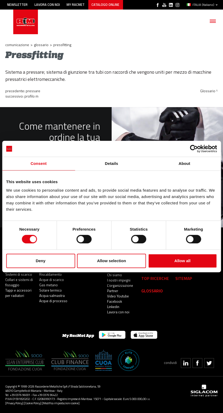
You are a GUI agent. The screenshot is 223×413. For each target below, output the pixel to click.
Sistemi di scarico (18, 274)
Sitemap (183, 278)
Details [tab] (111, 163)
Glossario (41, 44)
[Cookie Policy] (32, 403)
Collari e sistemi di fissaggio (19, 282)
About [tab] (184, 163)
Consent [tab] (38, 163)
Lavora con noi (47, 4)
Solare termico (50, 290)
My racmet (76, 4)
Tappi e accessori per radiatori (18, 293)
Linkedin (113, 306)
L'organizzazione (120, 285)
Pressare (33, 91)
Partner (112, 290)
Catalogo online (106, 4)
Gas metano (48, 285)
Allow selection (111, 260)
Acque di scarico (51, 279)
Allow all (182, 260)
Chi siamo (114, 275)
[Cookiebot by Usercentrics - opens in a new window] (193, 149)
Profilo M (31, 96)
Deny (41, 260)
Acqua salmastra (52, 295)
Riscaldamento (50, 274)
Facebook (114, 301)
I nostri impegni (118, 280)
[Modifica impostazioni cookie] (61, 403)
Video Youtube (118, 296)
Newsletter (17, 4)
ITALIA (202, 4)
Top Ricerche (155, 278)
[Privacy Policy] (14, 403)
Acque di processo (53, 301)
